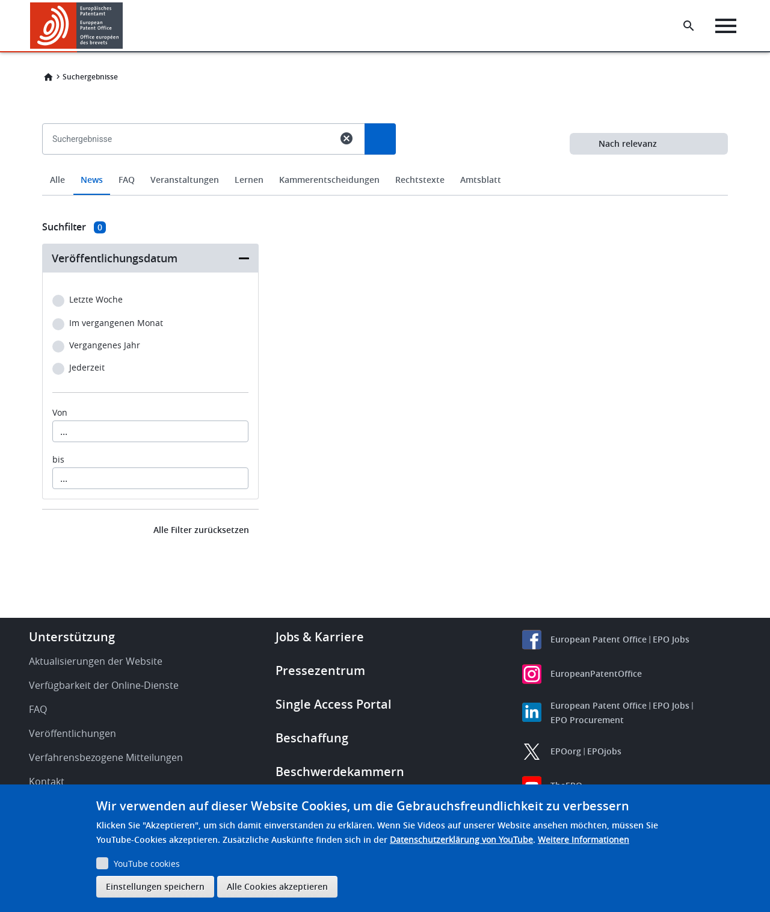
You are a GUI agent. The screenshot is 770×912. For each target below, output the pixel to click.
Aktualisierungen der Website (95, 661)
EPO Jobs (671, 639)
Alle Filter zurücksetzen (201, 529)
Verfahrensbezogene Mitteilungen (106, 757)
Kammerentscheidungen (329, 179)
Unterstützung (72, 637)
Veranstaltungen (184, 179)
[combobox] (385, 167)
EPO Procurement (587, 720)
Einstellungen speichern (155, 886)
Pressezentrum (320, 670)
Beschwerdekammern (340, 771)
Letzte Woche (96, 300)
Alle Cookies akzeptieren (277, 886)
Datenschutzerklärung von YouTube (461, 839)
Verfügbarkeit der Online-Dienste (104, 685)
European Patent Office (598, 639)
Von (59, 412)
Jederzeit (87, 368)
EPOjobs (604, 751)
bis (58, 459)
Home (48, 77)
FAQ (127, 179)
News (92, 179)
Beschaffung (312, 738)
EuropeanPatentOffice (596, 673)
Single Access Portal (334, 704)
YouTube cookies (147, 863)
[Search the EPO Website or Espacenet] (689, 26)
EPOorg (565, 751)
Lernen (249, 179)
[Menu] (726, 25)
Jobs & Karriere (320, 637)
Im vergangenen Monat (116, 323)
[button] (124, 26)
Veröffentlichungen (72, 733)
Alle (57, 179)
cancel (346, 138)
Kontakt (46, 781)
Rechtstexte (420, 179)
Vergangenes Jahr (104, 345)
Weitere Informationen (583, 839)
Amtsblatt (480, 179)
